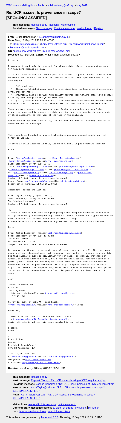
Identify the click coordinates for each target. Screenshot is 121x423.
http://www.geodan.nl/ (38, 359)
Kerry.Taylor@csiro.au (25, 44)
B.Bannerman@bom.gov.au (53, 37)
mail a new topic (67, 404)
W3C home (12, 5)
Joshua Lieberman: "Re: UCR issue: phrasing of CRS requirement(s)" (75, 384)
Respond (54, 24)
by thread (68, 407)
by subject (80, 407)
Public (41, 5)
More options (68, 24)
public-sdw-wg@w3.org (60, 5)
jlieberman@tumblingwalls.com (86, 44)
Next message (44, 28)
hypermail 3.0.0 (49, 417)
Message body (39, 24)
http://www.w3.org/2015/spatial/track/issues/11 (40, 319)
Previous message (64, 28)
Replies (98, 28)
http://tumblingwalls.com (58, 293)
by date (56, 407)
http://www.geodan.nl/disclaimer (41, 362)
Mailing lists (28, 5)
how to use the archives (33, 411)
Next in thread (84, 28)
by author (93, 407)
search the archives (59, 411)
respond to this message (42, 404)
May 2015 (81, 5)
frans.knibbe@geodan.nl (23, 305)
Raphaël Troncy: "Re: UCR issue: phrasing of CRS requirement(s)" (68, 380)
